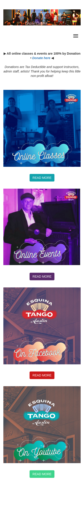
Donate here (41, 58)
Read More (42, 474)
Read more (42, 178)
